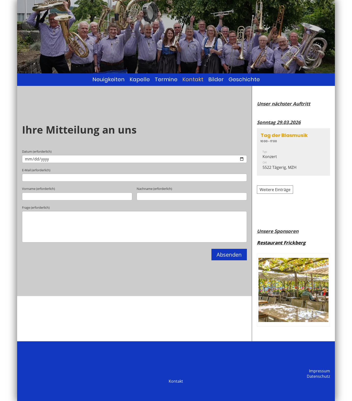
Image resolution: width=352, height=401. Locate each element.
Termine (166, 79)
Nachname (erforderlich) (154, 188)
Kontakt (192, 79)
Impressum (319, 371)
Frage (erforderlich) (36, 207)
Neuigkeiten (108, 79)
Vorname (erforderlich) (38, 188)
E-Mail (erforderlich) (36, 170)
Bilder (216, 79)
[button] (293, 152)
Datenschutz (318, 376)
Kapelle (140, 79)
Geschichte (244, 79)
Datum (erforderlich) (37, 151)
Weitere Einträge (275, 189)
